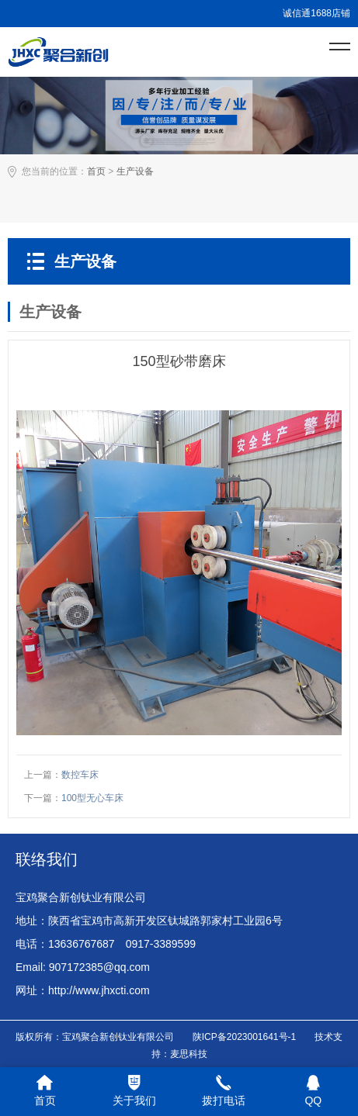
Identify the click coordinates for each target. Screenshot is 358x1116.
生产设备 (135, 171)
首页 (96, 171)
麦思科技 (188, 1054)
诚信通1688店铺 (316, 13)
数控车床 (80, 774)
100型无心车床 (92, 798)
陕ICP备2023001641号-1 (244, 1036)
